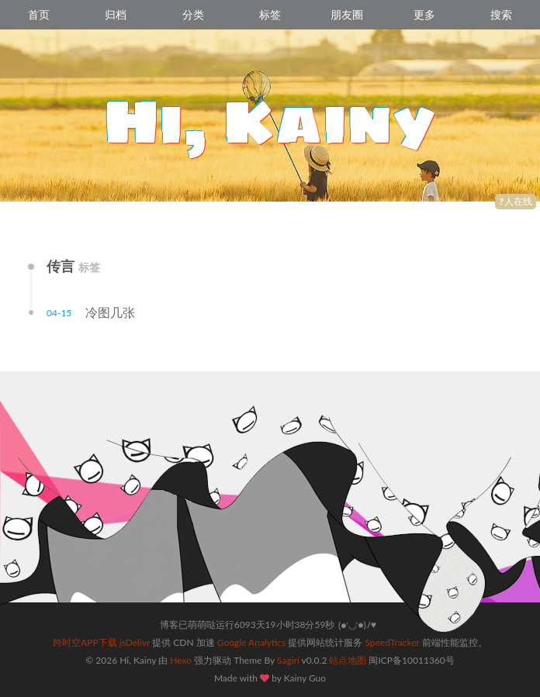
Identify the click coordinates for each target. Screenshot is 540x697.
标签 (270, 14)
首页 (39, 14)
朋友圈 (347, 14)
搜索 (501, 14)
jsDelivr (134, 642)
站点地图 (347, 660)
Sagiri (288, 660)
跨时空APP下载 (85, 642)
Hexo (181, 660)
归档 (115, 14)
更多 (424, 14)
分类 (193, 14)
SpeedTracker (392, 642)
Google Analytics (251, 642)
